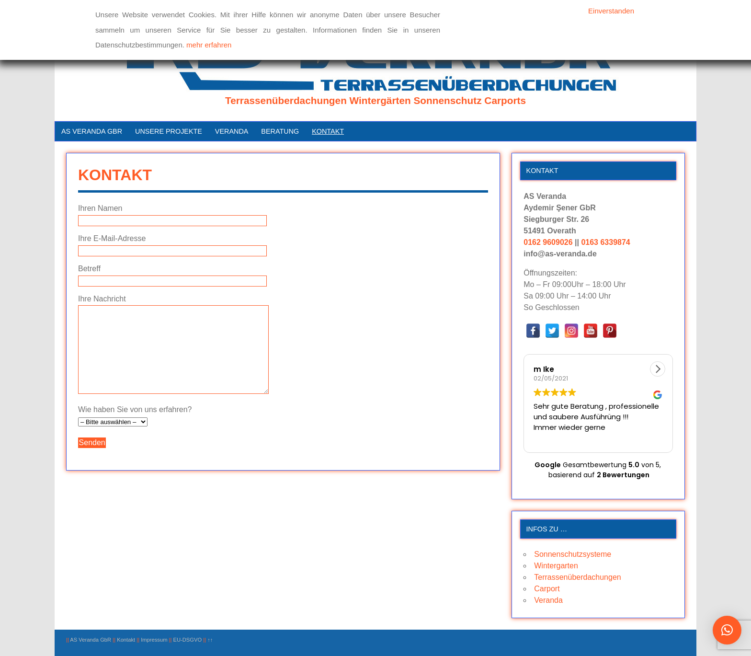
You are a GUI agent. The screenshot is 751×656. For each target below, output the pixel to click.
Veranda (232, 131)
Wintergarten (556, 566)
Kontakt (328, 131)
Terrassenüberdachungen (577, 577)
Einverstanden (611, 10)
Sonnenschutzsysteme (572, 554)
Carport (546, 589)
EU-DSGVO (187, 640)
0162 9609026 (547, 242)
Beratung (280, 131)
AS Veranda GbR (91, 131)
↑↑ (210, 640)
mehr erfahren (208, 45)
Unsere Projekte (168, 131)
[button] (657, 369)
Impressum (154, 640)
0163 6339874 (605, 242)
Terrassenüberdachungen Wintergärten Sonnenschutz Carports (375, 100)
